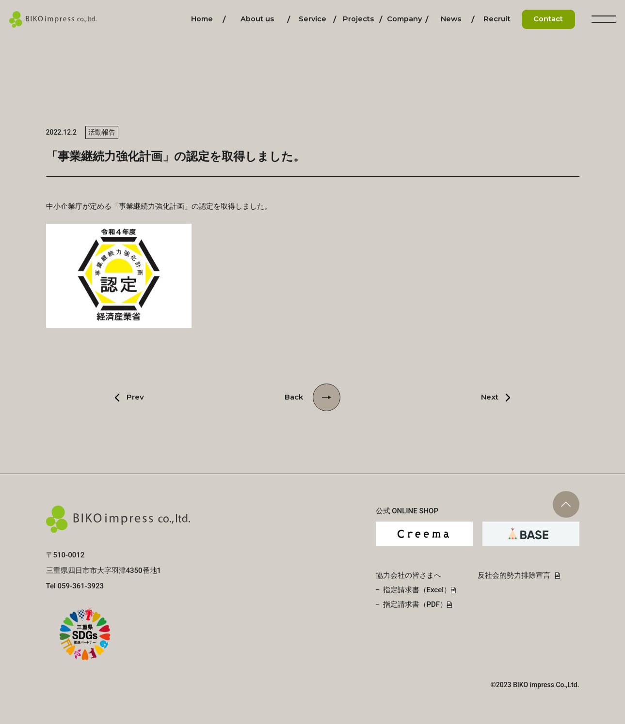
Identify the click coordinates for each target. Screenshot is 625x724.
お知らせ (450, 19)
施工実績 (358, 19)
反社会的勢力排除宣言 (514, 575)
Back (294, 396)
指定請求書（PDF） (415, 604)
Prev (135, 396)
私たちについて (257, 19)
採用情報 (497, 19)
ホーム (202, 19)
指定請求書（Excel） (417, 589)
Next (489, 396)
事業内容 (312, 19)
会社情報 (404, 19)
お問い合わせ (548, 19)
